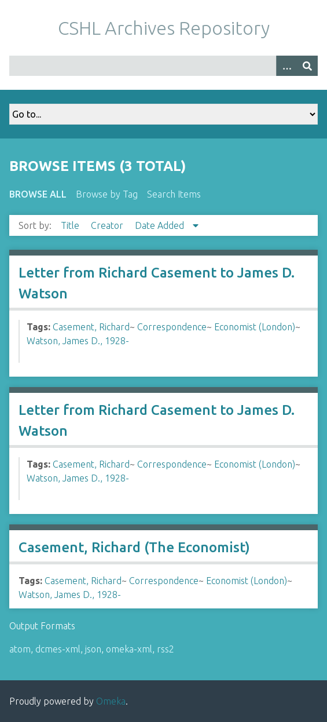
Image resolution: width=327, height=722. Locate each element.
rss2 (165, 649)
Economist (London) (254, 327)
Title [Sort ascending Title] (71, 225)
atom (20, 649)
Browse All (38, 194)
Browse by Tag (107, 194)
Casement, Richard (91, 327)
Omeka (111, 701)
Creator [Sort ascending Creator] (108, 225)
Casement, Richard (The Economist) (134, 547)
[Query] (163, 66)
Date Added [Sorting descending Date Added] (160, 225)
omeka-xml (129, 649)
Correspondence (172, 327)
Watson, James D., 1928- (78, 341)
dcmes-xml (57, 649)
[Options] (286, 66)
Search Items (174, 194)
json (93, 649)
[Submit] (307, 66)
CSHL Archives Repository (164, 27)
